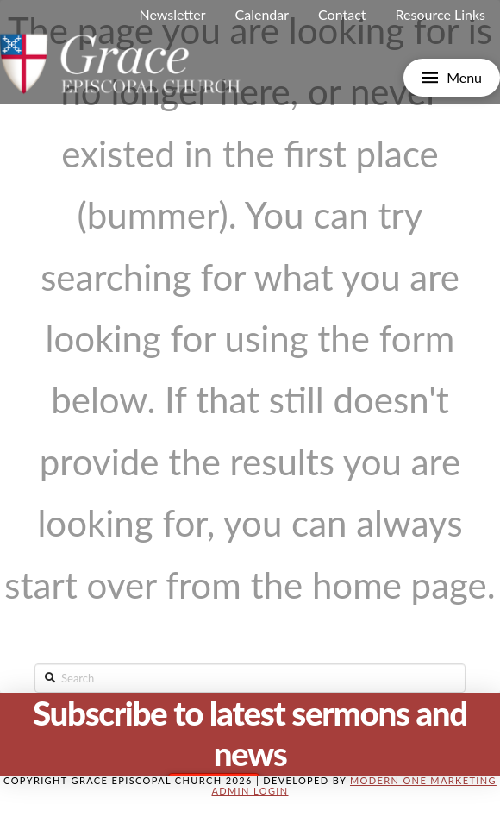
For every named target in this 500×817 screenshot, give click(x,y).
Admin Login (249, 790)
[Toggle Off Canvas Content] (451, 78)
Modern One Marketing (423, 780)
